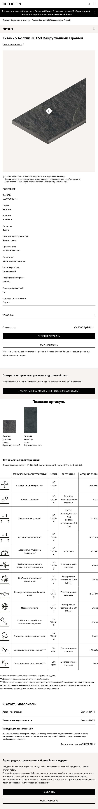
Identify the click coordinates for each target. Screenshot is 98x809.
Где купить (49, 791)
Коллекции (15, 20)
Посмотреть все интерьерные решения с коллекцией (49, 390)
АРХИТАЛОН (60, 736)
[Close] (94, 12)
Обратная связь (49, 344)
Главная (6, 20)
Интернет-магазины (49, 336)
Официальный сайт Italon (59, 14)
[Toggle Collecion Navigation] (94, 29)
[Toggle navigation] (94, 4)
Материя (26, 20)
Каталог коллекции (49, 711)
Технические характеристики (49, 720)
